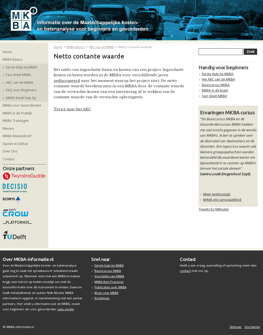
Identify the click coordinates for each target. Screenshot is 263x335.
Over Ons (10, 151)
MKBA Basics (12, 59)
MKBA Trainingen (16, 121)
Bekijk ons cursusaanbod (222, 200)
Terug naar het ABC (72, 109)
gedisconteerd (67, 81)
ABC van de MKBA (19, 83)
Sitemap (235, 327)
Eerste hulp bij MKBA (21, 67)
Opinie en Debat (15, 144)
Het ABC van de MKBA (218, 79)
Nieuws (8, 128)
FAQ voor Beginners (21, 90)
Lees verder (66, 309)
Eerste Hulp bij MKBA (217, 74)
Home (7, 52)
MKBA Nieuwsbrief (17, 136)
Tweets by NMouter (214, 209)
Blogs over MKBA (106, 293)
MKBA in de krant (215, 90)
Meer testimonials (217, 194)
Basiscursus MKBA (216, 85)
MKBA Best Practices (109, 282)
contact (185, 271)
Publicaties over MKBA (110, 287)
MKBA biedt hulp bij (21, 98)
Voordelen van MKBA (109, 276)
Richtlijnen (101, 298)
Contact (8, 159)
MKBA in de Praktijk (17, 113)
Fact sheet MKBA (18, 75)
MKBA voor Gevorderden (22, 105)
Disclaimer (252, 327)
